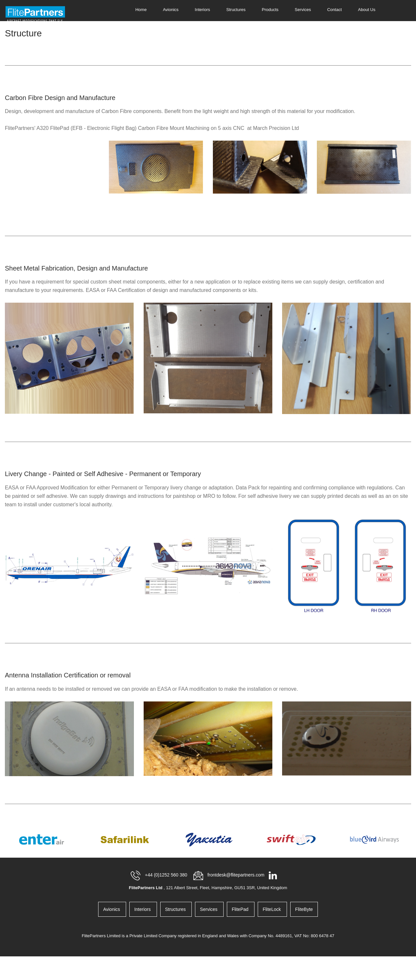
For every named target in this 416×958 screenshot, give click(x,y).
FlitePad (241, 909)
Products (270, 9)
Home (141, 9)
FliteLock (272, 909)
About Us (366, 9)
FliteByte (304, 909)
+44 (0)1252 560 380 (166, 874)
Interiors (202, 9)
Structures (235, 9)
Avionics (170, 9)
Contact (334, 9)
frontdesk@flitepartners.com (236, 874)
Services (303, 9)
